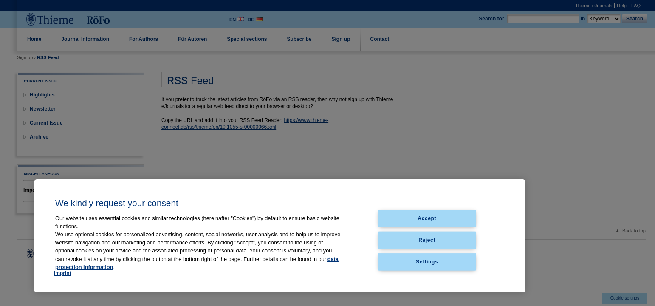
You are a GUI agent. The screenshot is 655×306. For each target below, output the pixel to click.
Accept (427, 218)
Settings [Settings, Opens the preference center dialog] (427, 261)
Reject (426, 240)
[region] (279, 235)
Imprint (62, 273)
